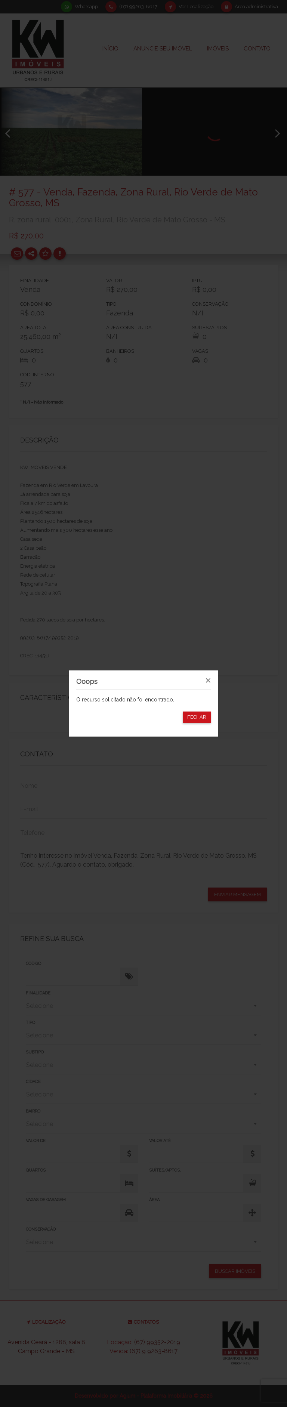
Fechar (196, 717)
